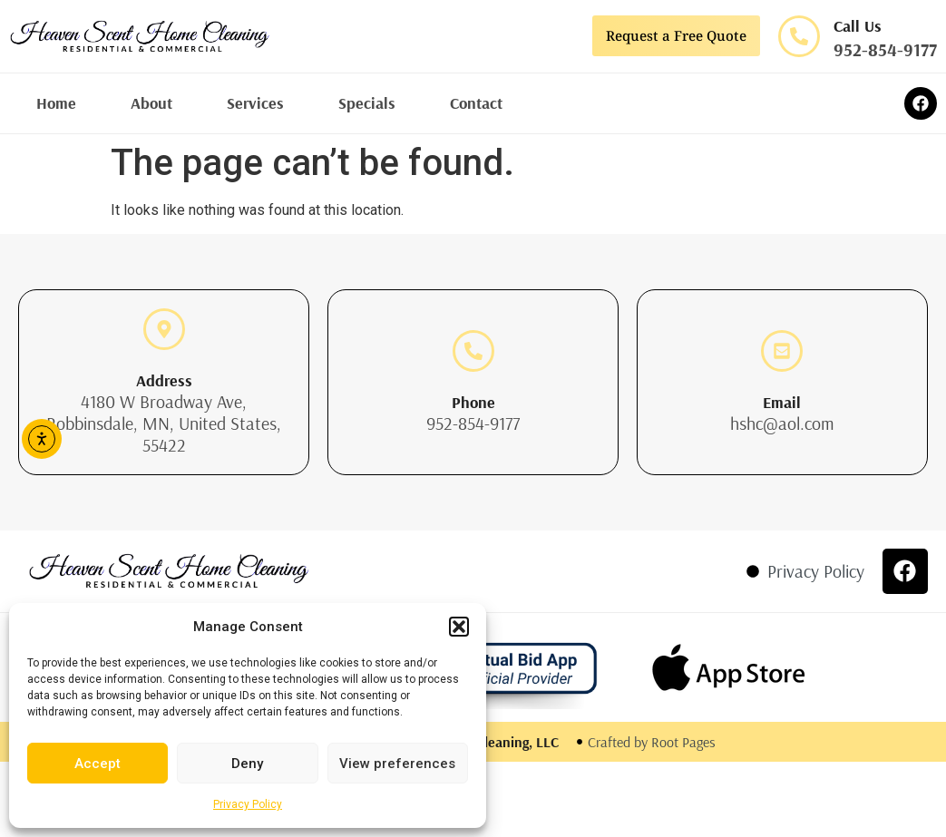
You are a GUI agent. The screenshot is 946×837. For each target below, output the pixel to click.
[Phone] (473, 351)
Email (782, 402)
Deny (247, 763)
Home (56, 102)
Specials (366, 102)
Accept (97, 763)
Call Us (858, 25)
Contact (476, 102)
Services (255, 102)
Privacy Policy (247, 804)
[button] (459, 627)
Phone (473, 402)
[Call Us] (799, 36)
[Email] (782, 351)
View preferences (397, 763)
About (151, 102)
